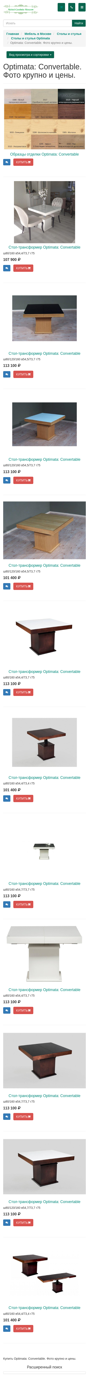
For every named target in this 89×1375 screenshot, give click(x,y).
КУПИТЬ (23, 162)
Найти (79, 23)
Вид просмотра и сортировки (30, 54)
